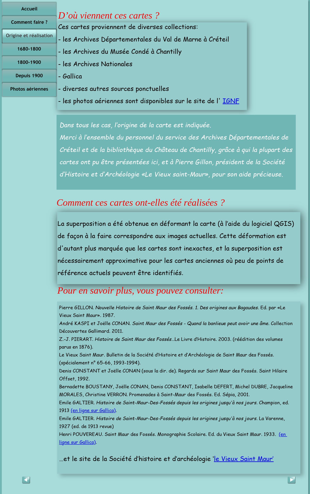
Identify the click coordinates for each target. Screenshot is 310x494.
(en (283, 434)
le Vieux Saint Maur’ (244, 458)
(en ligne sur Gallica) (93, 410)
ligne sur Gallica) (77, 442)
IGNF (231, 100)
